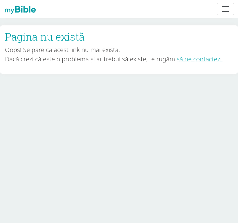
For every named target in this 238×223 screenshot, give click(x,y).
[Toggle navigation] (225, 9)
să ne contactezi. (200, 59)
